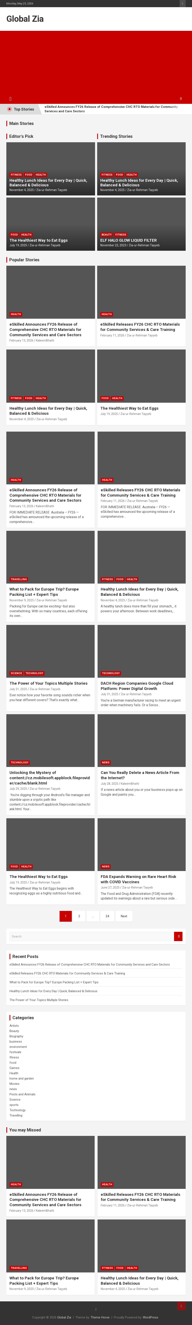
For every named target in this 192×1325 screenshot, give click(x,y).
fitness (16, 174)
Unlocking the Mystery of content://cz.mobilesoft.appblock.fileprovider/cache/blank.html (50, 777)
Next (124, 916)
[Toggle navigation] (10, 99)
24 (107, 916)
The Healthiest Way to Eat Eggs (39, 240)
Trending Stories (116, 136)
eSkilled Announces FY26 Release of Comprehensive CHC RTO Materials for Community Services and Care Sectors (111, 109)
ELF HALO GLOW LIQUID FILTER (128, 240)
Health (41, 174)
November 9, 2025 (22, 600)
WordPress (150, 1317)
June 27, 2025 (110, 887)
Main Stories (21, 123)
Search (178, 936)
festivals (15, 1052)
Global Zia (25, 19)
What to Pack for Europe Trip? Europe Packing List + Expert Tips (44, 592)
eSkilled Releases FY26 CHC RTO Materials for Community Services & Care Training (140, 327)
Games (14, 1068)
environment (18, 1047)
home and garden (22, 1078)
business (16, 1041)
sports (14, 1105)
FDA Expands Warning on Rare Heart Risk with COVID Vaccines (138, 879)
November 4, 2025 (22, 190)
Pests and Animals (22, 1094)
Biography (16, 1036)
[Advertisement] (96, 62)
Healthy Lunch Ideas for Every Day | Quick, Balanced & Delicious (48, 183)
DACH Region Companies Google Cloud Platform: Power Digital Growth (137, 686)
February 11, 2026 (112, 335)
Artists (14, 1026)
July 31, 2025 (18, 689)
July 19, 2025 (18, 245)
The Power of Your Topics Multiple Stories (48, 683)
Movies (14, 1084)
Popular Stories (24, 259)
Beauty (107, 234)
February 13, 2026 (21, 340)
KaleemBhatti (45, 340)
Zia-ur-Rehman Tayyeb (51, 190)
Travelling (19, 579)
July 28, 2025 (109, 783)
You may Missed (25, 1130)
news (105, 762)
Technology (34, 673)
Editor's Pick (21, 136)
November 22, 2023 (113, 245)
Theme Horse (100, 1317)
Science (16, 673)
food (28, 174)
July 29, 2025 (18, 788)
